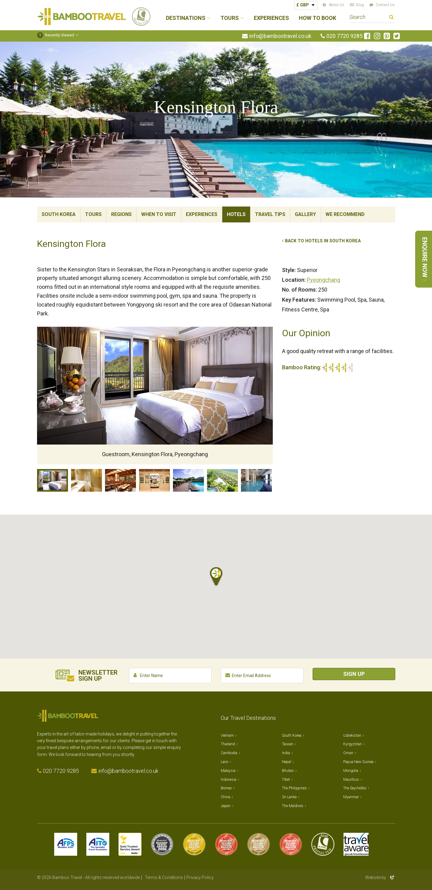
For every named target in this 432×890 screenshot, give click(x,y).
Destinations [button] (185, 18)
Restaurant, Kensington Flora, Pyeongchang (120, 480)
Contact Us (385, 5)
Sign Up (354, 674)
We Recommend (345, 214)
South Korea (59, 214)
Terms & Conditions (164, 877)
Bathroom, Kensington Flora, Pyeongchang (86, 480)
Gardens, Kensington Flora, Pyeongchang (222, 480)
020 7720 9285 (344, 36)
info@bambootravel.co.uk (280, 36)
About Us (336, 5)
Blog (360, 5)
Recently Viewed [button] (55, 35)
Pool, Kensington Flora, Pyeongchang (188, 480)
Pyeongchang (323, 280)
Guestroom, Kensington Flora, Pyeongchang (52, 480)
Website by (380, 877)
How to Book (317, 18)
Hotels (236, 214)
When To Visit (158, 214)
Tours (93, 214)
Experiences (271, 18)
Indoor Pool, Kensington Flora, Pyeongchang (256, 480)
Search (391, 18)
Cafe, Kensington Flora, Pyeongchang (154, 480)
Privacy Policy (200, 877)
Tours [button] (229, 18)
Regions (121, 214)
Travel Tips (270, 214)
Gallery (305, 214)
